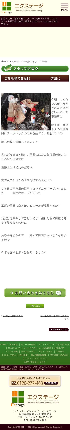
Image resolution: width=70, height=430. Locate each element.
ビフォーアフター (46, 345)
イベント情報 (12, 351)
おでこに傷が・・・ (13, 315)
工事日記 (60, 351)
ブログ (43, 362)
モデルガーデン (28, 351)
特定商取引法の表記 (59, 355)
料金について (14, 348)
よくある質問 (45, 348)
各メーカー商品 (28, 345)
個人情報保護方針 (39, 355)
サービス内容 (30, 348)
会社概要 (24, 355)
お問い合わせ (30, 362)
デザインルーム (46, 351)
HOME (3, 345)
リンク (29, 358)
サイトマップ (41, 358)
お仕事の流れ (64, 345)
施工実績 (14, 345)
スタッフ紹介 (10, 355)
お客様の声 (59, 348)
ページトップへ (60, 329)
